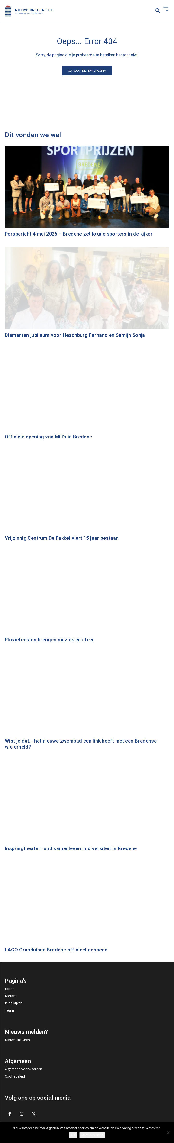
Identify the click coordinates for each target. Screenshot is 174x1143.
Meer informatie (92, 1135)
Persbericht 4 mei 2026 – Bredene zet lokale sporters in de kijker (79, 234)
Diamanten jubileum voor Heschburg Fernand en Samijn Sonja (75, 335)
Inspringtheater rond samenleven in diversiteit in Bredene (71, 848)
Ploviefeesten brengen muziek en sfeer (49, 639)
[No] (168, 1132)
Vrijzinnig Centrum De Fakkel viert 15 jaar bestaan (62, 538)
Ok (73, 1135)
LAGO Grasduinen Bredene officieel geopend (56, 950)
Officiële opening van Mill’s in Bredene (48, 437)
